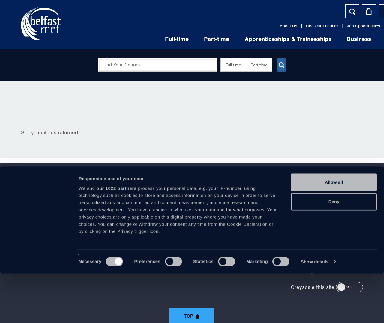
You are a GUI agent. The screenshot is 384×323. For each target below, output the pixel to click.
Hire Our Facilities (242, 25)
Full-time (97, 39)
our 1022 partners (116, 237)
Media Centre (321, 25)
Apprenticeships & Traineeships (208, 39)
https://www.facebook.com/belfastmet (142, 208)
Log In (310, 11)
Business (280, 39)
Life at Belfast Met (332, 39)
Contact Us (352, 25)
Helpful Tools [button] (343, 11)
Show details (315, 311)
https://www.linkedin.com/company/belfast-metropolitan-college (217, 208)
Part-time (137, 39)
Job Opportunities (284, 25)
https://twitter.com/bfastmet (167, 208)
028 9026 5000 (346, 210)
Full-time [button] (231, 65)
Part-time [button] (256, 65)
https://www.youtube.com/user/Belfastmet (192, 208)
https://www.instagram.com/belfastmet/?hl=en (242, 208)
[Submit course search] (281, 65)
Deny (334, 251)
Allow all (334, 231)
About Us (209, 25)
